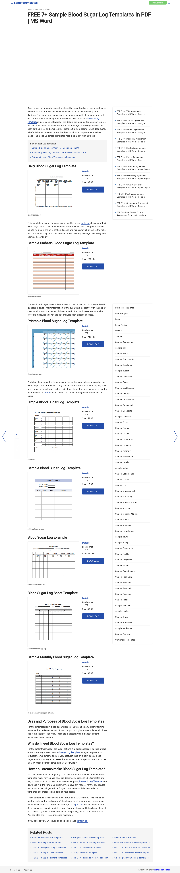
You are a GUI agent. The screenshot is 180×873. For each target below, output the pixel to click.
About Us (28, 870)
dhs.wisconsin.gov (35, 374)
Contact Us (15, 870)
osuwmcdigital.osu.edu (36, 585)
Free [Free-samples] (157, 3)
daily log (85, 223)
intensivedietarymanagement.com (41, 713)
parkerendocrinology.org (37, 649)
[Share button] (17, 436)
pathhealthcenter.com (36, 529)
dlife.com (31, 460)
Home (30, 9)
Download (93, 189)
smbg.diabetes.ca (34, 296)
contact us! (82, 821)
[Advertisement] (90, 45)
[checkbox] (12, 2)
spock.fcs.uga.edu (35, 215)
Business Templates (42, 9)
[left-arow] (4, 436)
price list (79, 804)
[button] (168, 2)
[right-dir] (176, 436)
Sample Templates (162, 870)
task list (48, 392)
